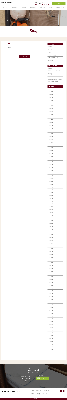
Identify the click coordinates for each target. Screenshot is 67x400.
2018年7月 (51, 339)
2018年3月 (51, 351)
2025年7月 (51, 121)
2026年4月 (51, 95)
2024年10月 (51, 146)
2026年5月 (51, 93)
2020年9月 (51, 278)
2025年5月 (51, 126)
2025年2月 (51, 135)
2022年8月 (51, 219)
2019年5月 (51, 314)
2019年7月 (51, 311)
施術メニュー (33, 7)
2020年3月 (51, 295)
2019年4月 (51, 317)
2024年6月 (51, 157)
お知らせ (50, 48)
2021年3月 (51, 264)
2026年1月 (51, 104)
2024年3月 (51, 166)
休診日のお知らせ (52, 56)
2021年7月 (51, 252)
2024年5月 (51, 160)
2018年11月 (51, 328)
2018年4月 (51, 348)
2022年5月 (51, 227)
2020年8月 (51, 281)
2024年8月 (51, 152)
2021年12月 (51, 241)
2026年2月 (51, 101)
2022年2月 (51, 236)
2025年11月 (51, 109)
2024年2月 (51, 168)
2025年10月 (51, 112)
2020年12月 (51, 272)
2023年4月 (51, 196)
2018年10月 (51, 331)
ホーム (6, 7)
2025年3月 (51, 132)
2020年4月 (51, 292)
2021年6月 (51, 255)
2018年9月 (51, 334)
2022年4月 (51, 230)
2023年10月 (51, 180)
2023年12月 (51, 174)
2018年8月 (51, 337)
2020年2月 (51, 297)
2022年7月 (51, 222)
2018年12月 (51, 325)
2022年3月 (51, 233)
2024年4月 (51, 163)
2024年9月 (51, 149)
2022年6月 (51, 224)
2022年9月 (51, 216)
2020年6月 (51, 286)
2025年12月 (51, 107)
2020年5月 (51, 289)
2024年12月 (51, 140)
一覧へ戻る (24, 58)
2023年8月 (51, 185)
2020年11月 (51, 275)
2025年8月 (51, 118)
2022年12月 (51, 208)
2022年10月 (51, 213)
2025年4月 (51, 129)
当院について (15, 7)
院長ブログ (50, 62)
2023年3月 (51, 199)
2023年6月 (51, 191)
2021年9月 (51, 247)
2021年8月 (51, 250)
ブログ (50, 7)
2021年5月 (51, 258)
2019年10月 (51, 306)
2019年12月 (51, 303)
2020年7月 (51, 283)
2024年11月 (51, 143)
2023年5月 (51, 194)
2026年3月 (51, 98)
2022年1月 (51, 238)
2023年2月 (51, 202)
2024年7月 (51, 154)
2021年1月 (51, 269)
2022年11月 (51, 210)
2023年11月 (51, 177)
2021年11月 (51, 244)
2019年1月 (51, 323)
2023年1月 (51, 205)
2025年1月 (51, 138)
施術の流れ (24, 7)
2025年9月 (51, 115)
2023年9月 (51, 182)
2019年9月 (51, 309)
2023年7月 (51, 188)
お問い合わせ (59, 7)
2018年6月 (51, 342)
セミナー (50, 50)
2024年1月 (51, 171)
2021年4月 (51, 261)
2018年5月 (51, 345)
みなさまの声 (42, 7)
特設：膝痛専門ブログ (53, 59)
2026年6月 (51, 90)
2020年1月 (51, 300)
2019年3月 (51, 320)
